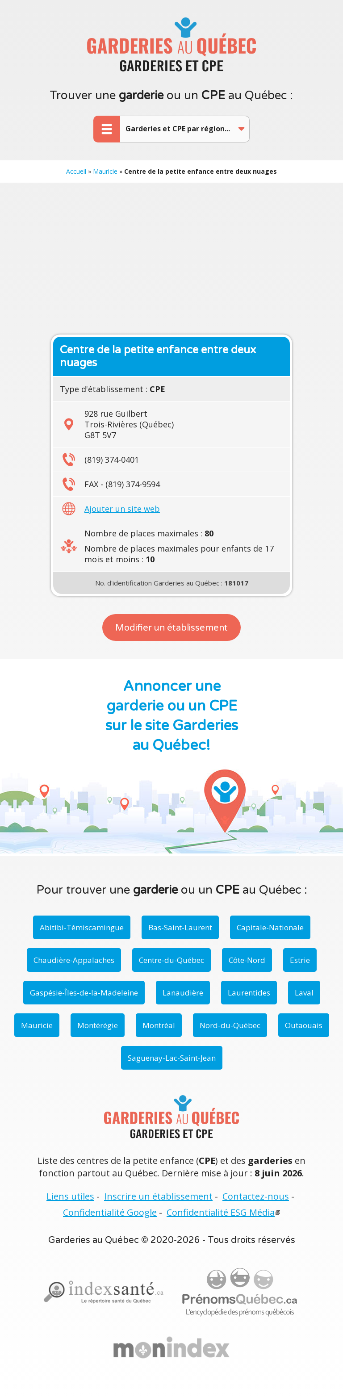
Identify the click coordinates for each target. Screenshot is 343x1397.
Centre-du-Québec (171, 960)
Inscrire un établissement (158, 1196)
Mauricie (105, 171)
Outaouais (303, 1025)
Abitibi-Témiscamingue (82, 927)
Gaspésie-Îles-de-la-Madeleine (84, 992)
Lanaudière (183, 992)
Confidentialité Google (110, 1212)
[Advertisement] (171, 258)
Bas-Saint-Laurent (180, 927)
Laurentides (249, 992)
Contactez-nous (255, 1196)
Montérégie (97, 1025)
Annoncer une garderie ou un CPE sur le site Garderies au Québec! (171, 716)
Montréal (158, 1025)
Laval (304, 992)
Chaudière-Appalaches (73, 960)
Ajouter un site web (122, 508)
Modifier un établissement (171, 628)
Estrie (300, 960)
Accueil (76, 171)
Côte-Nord (247, 960)
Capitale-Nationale (270, 927)
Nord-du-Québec (230, 1025)
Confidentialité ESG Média (221, 1212)
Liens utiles (70, 1196)
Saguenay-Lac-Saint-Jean (172, 1058)
